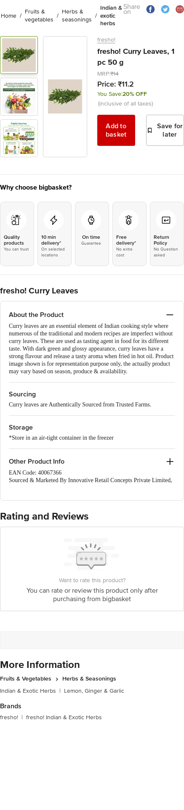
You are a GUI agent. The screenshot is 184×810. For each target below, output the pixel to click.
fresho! (106, 39)
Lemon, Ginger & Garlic (94, 690)
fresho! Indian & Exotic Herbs (64, 717)
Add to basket (116, 130)
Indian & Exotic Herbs (30, 690)
